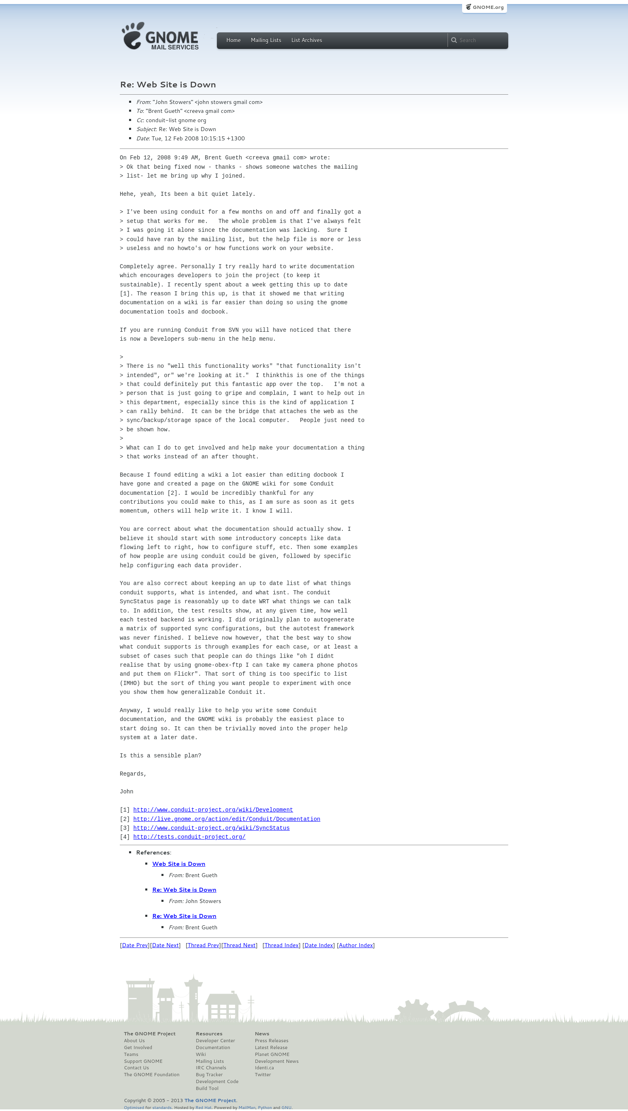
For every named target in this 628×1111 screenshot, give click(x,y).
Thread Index (282, 945)
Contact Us (136, 1067)
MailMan (246, 1107)
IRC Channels (211, 1067)
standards (162, 1107)
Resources (209, 1033)
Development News (277, 1061)
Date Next (165, 945)
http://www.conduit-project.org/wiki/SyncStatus (212, 828)
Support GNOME (143, 1061)
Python (265, 1107)
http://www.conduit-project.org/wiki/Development (213, 810)
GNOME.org (488, 7)
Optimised (134, 1107)
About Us (134, 1040)
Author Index (356, 945)
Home (233, 40)
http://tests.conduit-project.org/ (190, 837)
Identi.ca (264, 1067)
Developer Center (215, 1040)
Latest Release (271, 1047)
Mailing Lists (265, 40)
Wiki (201, 1054)
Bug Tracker (209, 1074)
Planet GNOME (272, 1054)
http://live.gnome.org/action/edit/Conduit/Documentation (227, 819)
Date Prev (135, 945)
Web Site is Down (178, 864)
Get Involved (138, 1047)
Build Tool (207, 1088)
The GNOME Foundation (152, 1074)
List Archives (306, 40)
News (262, 1033)
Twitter (263, 1074)
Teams (131, 1054)
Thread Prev (203, 945)
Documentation (213, 1047)
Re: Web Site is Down (184, 890)
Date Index (318, 945)
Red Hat (203, 1107)
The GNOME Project (150, 1033)
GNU (287, 1107)
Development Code (217, 1081)
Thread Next (239, 945)
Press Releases (271, 1040)
